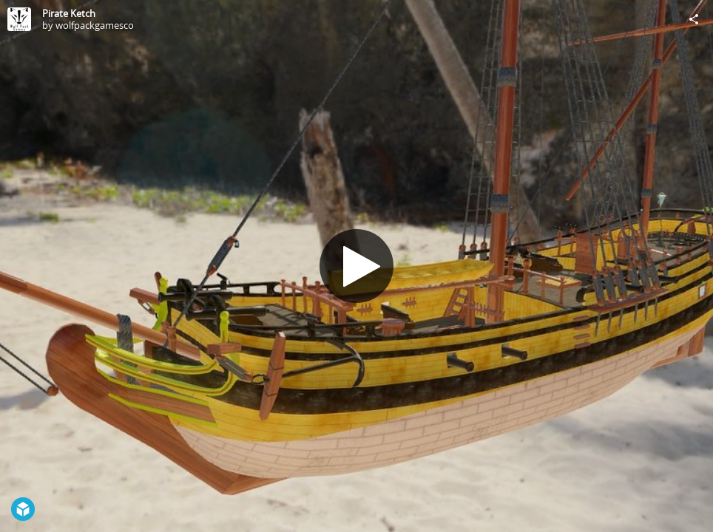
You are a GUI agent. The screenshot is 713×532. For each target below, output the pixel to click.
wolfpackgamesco (94, 25)
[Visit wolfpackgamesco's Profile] (19, 19)
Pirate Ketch (68, 13)
